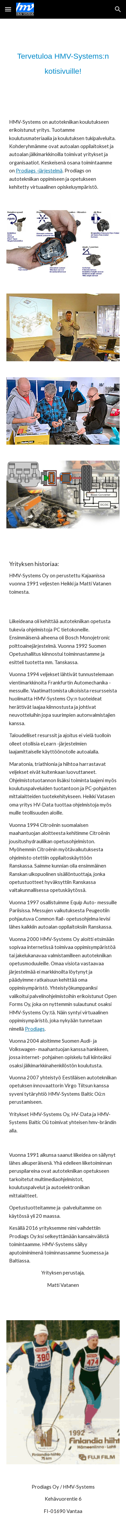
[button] (8, 9)
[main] (63, 63)
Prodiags (35, 1029)
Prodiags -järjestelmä (39, 170)
